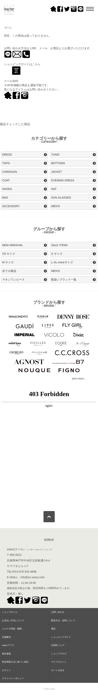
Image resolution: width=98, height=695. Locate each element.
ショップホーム (9, 612)
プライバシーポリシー (13, 678)
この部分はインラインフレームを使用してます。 (49, 447)
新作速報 (6, 653)
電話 (53, 628)
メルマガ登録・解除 (12, 628)
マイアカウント (59, 662)
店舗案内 (6, 637)
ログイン (6, 670)
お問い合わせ (57, 612)
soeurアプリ (8, 645)
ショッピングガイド (61, 637)
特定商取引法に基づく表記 (15, 662)
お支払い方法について (13, 620)
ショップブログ (59, 653)
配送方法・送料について (63, 620)
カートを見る (57, 670)
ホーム (8, 27)
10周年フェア (58, 645)
